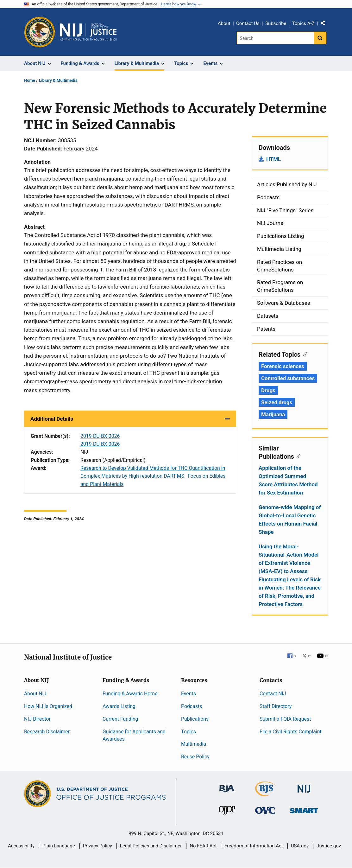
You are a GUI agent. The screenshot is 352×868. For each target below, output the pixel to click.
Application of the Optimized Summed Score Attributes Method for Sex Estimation (288, 480)
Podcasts (191, 706)
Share (325, 24)
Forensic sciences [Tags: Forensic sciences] (282, 366)
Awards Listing (119, 706)
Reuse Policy (195, 757)
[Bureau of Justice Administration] (226, 786)
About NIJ (35, 694)
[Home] (88, 32)
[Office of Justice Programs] (39, 32)
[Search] (275, 38)
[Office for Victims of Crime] (265, 810)
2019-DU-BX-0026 (100, 436)
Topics (188, 732)
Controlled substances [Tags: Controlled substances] (288, 378)
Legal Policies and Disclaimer (151, 846)
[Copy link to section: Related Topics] (303, 354)
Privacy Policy (97, 846)
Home (29, 80)
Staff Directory (276, 706)
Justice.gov (329, 846)
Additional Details (51, 419)
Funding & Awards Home (130, 694)
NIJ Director (37, 719)
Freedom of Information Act (253, 846)
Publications (195, 719)
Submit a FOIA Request (285, 719)
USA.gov (300, 846)
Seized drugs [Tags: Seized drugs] (276, 402)
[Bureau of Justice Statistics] (265, 793)
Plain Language (58, 846)
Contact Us (248, 23)
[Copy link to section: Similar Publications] (297, 456)
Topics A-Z (303, 23)
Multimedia (193, 744)
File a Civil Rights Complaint (291, 732)
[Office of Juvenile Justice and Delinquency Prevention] (227, 812)
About (224, 23)
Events (188, 694)
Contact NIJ (273, 694)
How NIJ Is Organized (48, 706)
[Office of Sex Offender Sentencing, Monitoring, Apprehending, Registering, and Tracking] (304, 809)
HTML (273, 159)
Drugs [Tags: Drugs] (268, 390)
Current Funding (120, 719)
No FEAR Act (203, 846)
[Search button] (320, 38)
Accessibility (21, 846)
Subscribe (275, 23)
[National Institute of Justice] (304, 786)
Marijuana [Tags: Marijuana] (273, 414)
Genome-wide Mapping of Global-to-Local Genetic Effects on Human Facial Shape (290, 519)
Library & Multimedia (58, 80)
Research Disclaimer (47, 732)
